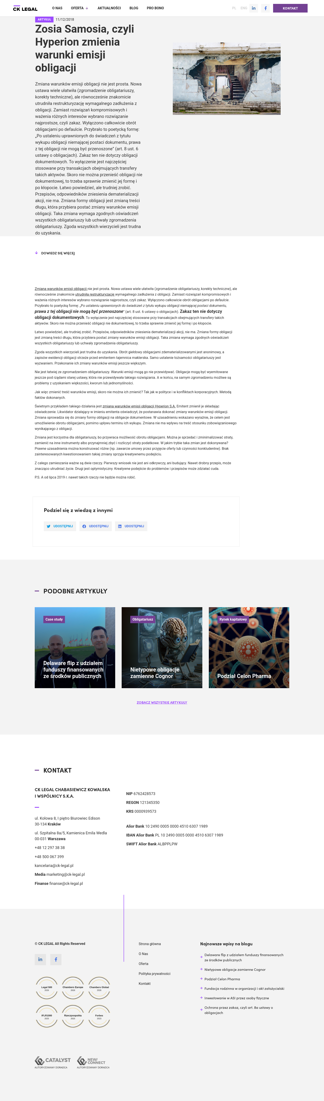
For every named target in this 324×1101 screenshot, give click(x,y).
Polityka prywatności (154, 973)
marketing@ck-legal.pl (65, 874)
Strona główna (150, 944)
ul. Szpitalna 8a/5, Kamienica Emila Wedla (71, 832)
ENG (244, 8)
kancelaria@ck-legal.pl (54, 865)
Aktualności (109, 8)
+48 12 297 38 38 (50, 847)
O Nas (143, 954)
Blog (133, 8)
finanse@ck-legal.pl (66, 883)
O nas (57, 8)
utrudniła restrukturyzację (95, 294)
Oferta (80, 8)
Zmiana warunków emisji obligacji (61, 289)
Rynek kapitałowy (233, 619)
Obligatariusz (142, 619)
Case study (54, 619)
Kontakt (145, 983)
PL (234, 8)
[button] (290, 8)
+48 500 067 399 (49, 856)
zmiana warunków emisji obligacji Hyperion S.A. (139, 406)
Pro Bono (155, 8)
